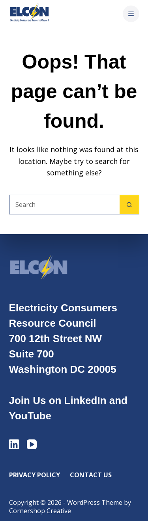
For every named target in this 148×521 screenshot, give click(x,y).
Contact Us (91, 475)
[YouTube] (32, 444)
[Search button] (129, 204)
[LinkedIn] (14, 444)
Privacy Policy (34, 475)
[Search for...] (64, 204)
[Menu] (131, 14)
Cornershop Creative (40, 510)
